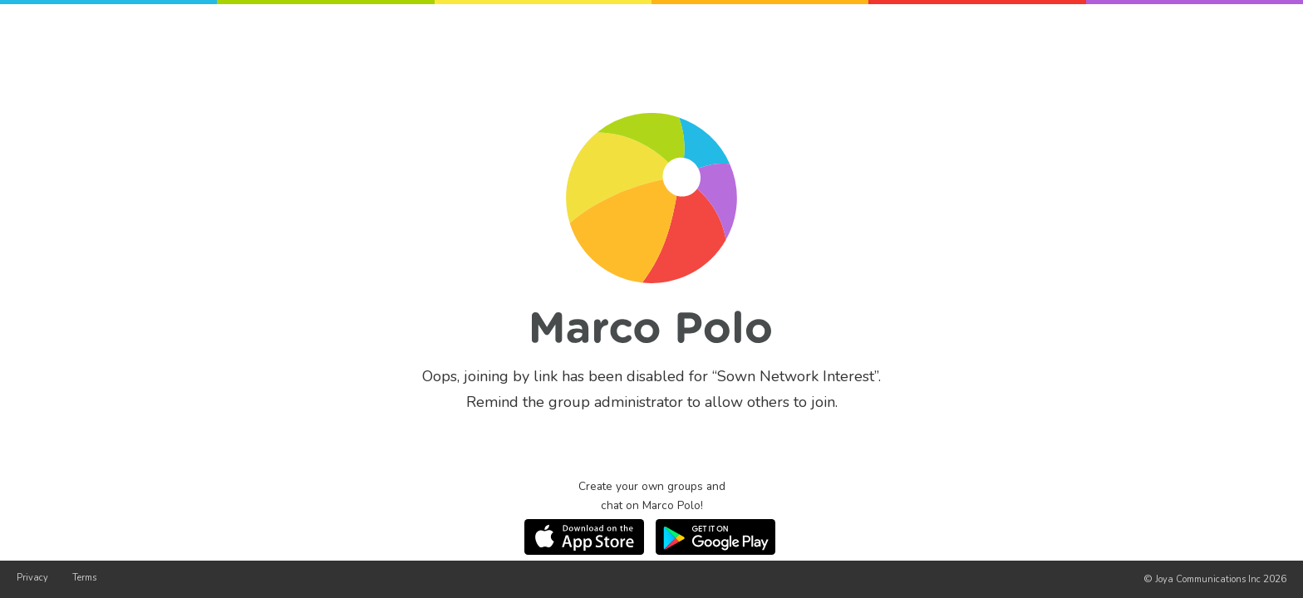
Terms (84, 577)
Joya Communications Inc (1208, 579)
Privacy (32, 577)
